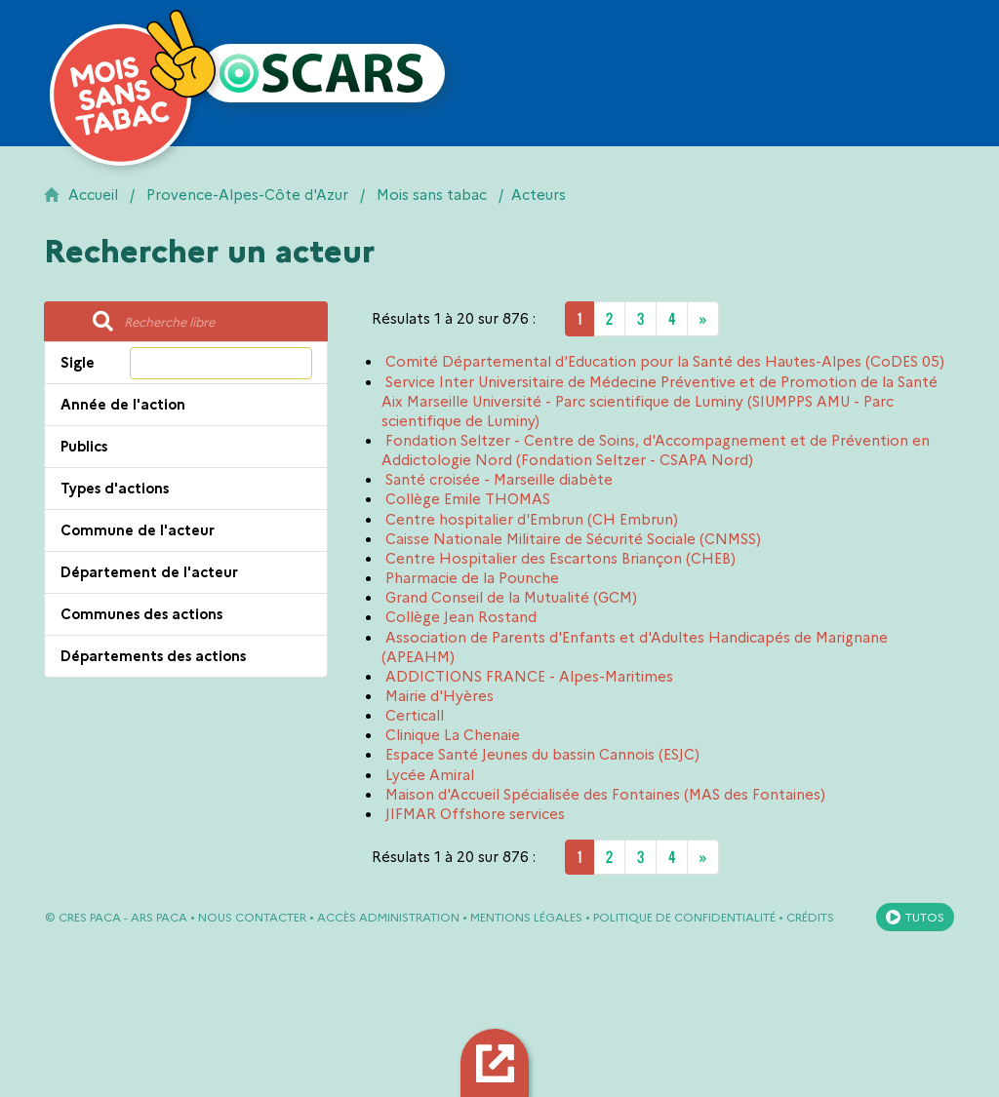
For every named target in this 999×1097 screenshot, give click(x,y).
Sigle (77, 363)
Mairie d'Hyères (439, 696)
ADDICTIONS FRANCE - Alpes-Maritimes (529, 677)
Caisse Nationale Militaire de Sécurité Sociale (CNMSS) (573, 539)
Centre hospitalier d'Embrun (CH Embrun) (531, 520)
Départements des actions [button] (153, 656)
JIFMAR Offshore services (475, 814)
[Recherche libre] (220, 321)
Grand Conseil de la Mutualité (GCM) (511, 598)
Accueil (93, 195)
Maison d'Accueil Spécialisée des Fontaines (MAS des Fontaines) (605, 794)
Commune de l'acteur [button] (137, 530)
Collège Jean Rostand (461, 617)
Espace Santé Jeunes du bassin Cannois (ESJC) (542, 755)
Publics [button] (83, 446)
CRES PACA (90, 917)
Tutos (924, 917)
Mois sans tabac (432, 195)
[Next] (703, 318)
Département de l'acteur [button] (149, 572)
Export (498, 1062)
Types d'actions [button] (114, 488)
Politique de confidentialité (684, 917)
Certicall (414, 716)
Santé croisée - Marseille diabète (499, 480)
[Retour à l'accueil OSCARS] (323, 73)
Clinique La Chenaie (452, 735)
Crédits (810, 917)
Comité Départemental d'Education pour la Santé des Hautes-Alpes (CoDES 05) (664, 362)
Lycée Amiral (429, 775)
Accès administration (388, 917)
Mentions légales (526, 917)
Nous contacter (252, 917)
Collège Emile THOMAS (467, 499)
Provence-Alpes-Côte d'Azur (247, 195)
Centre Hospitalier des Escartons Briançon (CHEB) (560, 559)
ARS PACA (159, 917)
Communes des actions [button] (141, 614)
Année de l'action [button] (122, 404)
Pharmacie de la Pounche (472, 578)
